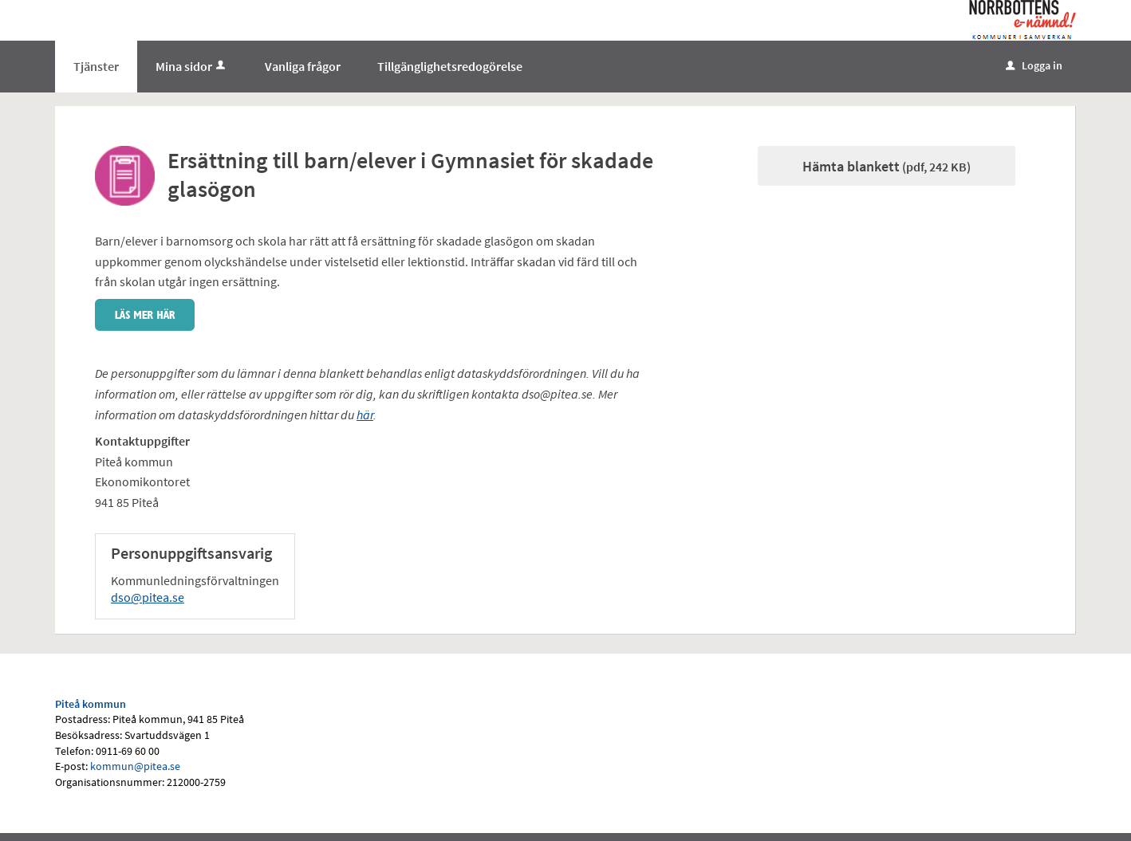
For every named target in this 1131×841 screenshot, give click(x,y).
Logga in (1034, 65)
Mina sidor (192, 66)
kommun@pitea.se (135, 766)
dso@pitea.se (147, 597)
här (365, 414)
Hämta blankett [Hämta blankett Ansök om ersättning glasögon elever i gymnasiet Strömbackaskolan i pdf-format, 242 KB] (886, 166)
